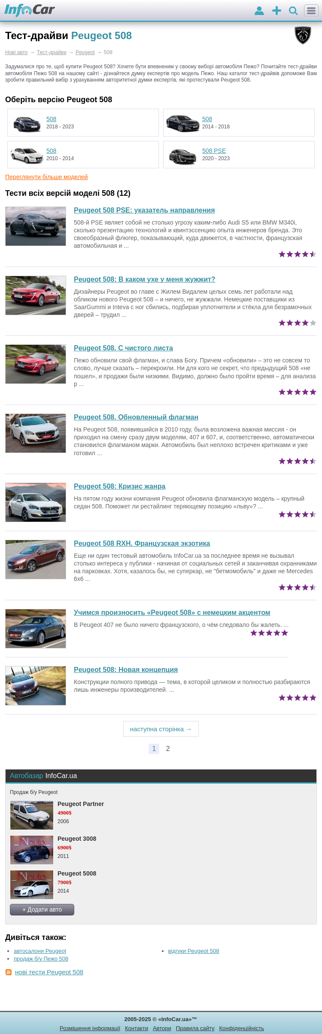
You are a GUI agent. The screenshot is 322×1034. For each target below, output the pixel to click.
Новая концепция (126, 669)
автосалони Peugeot (40, 951)
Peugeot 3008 (77, 838)
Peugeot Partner (81, 803)
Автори (162, 1028)
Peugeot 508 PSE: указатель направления (144, 210)
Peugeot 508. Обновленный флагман (136, 417)
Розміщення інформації (90, 1028)
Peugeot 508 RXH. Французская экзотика (142, 543)
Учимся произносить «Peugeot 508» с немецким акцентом (172, 612)
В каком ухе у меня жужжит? (145, 279)
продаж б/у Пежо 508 (41, 958)
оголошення (276, 11)
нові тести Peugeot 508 (49, 972)
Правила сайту (195, 1028)
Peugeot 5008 (77, 873)
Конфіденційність (241, 1028)
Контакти (136, 1028)
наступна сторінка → (161, 729)
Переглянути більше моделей (46, 176)
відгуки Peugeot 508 (193, 951)
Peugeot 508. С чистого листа (123, 348)
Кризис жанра (119, 486)
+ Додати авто (42, 909)
